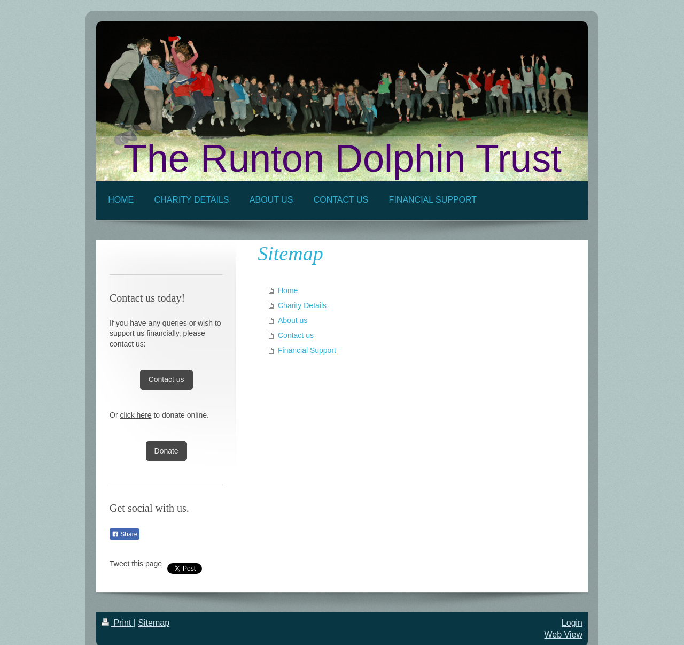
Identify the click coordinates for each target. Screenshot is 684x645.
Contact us (296, 335)
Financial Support (307, 350)
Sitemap (153, 622)
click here (135, 415)
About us (292, 320)
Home (288, 290)
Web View (563, 634)
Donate (166, 451)
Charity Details (302, 305)
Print (118, 622)
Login (572, 622)
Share (124, 534)
